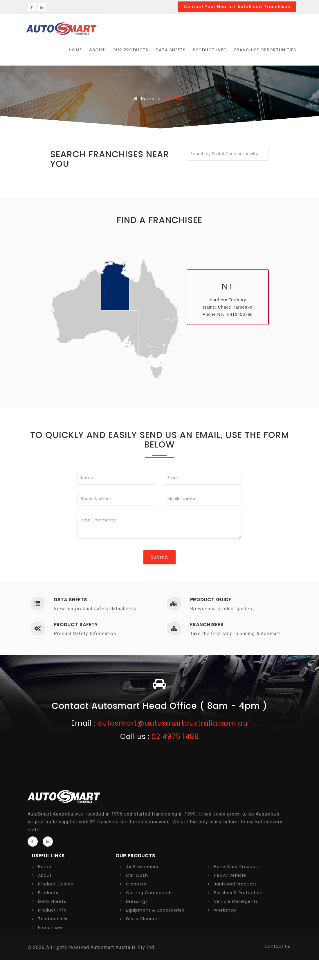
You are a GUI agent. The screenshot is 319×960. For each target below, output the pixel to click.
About (42, 875)
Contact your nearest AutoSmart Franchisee (237, 7)
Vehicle (233, 901)
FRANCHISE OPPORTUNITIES (265, 50)
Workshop (222, 910)
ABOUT (97, 50)
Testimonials (49, 919)
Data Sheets (170, 50)
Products (45, 893)
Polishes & (235, 893)
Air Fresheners (139, 867)
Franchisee (47, 927)
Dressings (134, 901)
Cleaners (133, 884)
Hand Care (234, 867)
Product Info (210, 50)
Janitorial (232, 884)
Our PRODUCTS (130, 50)
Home (142, 99)
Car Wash (134, 875)
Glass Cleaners (140, 919)
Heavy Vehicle (227, 875)
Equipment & (152, 910)
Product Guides (52, 884)
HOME (75, 50)
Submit (159, 557)
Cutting (146, 893)
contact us (277, 946)
